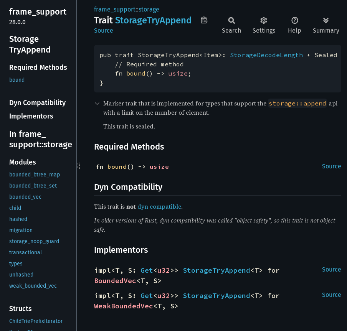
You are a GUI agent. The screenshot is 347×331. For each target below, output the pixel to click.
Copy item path (204, 19)
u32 (163, 270)
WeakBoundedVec (123, 305)
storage (149, 9)
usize (178, 73)
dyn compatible (159, 206)
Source (103, 30)
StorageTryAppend (216, 270)
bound (135, 73)
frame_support (114, 9)
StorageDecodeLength (266, 55)
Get (146, 270)
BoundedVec (115, 280)
